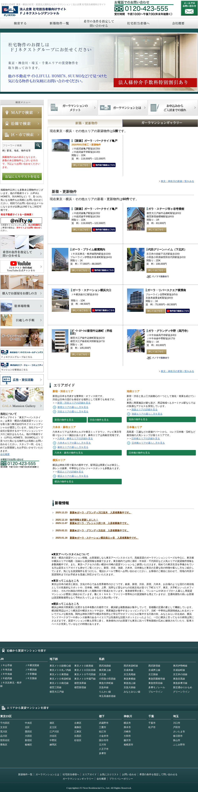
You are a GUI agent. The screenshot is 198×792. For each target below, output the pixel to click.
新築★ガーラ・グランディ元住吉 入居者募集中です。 (99, 530)
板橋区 (28, 744)
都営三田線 (55, 687)
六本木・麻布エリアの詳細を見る (75, 438)
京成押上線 (154, 670)
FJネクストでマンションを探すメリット (73, 107)
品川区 (3, 736)
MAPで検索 (22, 112)
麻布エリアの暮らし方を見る (73, 447)
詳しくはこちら (81, 165)
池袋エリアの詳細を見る (144, 409)
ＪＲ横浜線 (31, 669)
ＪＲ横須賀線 (32, 665)
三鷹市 (102, 727)
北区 (27, 727)
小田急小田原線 (107, 678)
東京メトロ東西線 (59, 674)
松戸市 (152, 727)
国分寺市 (103, 740)
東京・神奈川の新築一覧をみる (177, 181)
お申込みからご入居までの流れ (173, 107)
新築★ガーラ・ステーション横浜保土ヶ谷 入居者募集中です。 (104, 537)
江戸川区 (54, 731)
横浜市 (127, 723)
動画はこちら (104, 165)
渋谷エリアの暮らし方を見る (73, 411)
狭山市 (176, 740)
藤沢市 (127, 740)
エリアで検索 (22, 134)
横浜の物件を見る (64, 481)
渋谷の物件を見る (99, 419)
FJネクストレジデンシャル (34, 11)
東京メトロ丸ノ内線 (60, 670)
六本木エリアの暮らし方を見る (74, 442)
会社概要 (5, 454)
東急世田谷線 (155, 683)
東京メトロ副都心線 (60, 665)
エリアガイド (89, 774)
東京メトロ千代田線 (85, 674)
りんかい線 (105, 691)
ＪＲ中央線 (6, 674)
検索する (20, 23)
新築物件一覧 (59, 23)
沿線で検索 (22, 123)
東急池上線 (130, 683)
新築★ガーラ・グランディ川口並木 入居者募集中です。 (100, 512)
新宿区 (28, 740)
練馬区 (53, 744)
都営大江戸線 (57, 691)
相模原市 (128, 744)
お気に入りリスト (109, 774)
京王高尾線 (130, 674)
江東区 (77, 731)
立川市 (102, 744)
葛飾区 (77, 727)
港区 (52, 723)
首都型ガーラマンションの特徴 (123, 107)
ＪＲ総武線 (6, 678)
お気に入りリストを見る (22, 176)
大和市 (127, 736)
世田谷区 (5, 740)
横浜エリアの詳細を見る (70, 471)
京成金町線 (179, 670)
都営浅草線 (80, 683)
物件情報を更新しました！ (84, 519)
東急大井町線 (106, 683)
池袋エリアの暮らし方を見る (147, 413)
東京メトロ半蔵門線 (85, 678)
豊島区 (3, 744)
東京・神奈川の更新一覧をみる (177, 371)
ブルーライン (155, 691)
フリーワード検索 (38, 145)
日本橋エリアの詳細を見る (145, 438)
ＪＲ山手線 (6, 665)
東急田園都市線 (156, 678)
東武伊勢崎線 (180, 665)
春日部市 (178, 736)
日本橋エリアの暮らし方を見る (148, 442)
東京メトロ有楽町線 (60, 678)
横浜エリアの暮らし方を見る (73, 476)
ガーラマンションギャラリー (78, 778)
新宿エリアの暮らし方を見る (73, 407)
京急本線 (103, 687)
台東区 (77, 723)
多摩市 (102, 753)
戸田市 (176, 727)
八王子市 (103, 749)
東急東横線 (130, 678)
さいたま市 (179, 731)
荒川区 (3, 731)
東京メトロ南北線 (59, 683)
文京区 (3, 727)
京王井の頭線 (180, 674)
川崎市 (127, 731)
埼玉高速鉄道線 (107, 696)
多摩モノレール (156, 687)
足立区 (53, 727)
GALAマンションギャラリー (148, 123)
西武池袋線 (105, 665)
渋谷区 (53, 736)
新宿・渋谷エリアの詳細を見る (74, 402)
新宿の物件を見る (64, 419)
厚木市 (127, 727)
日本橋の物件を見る (139, 452)
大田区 (28, 736)
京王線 (102, 674)
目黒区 (77, 736)
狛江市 (102, 731)
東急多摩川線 (180, 683)
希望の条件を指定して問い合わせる (99, 23)
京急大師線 (130, 687)
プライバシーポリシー (121, 778)
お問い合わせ (189, 8)
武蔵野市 (103, 723)
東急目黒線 (179, 678)
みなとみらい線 (132, 691)
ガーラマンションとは (47, 774)
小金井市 (103, 736)
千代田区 (5, 723)
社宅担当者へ (138, 23)
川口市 (176, 723)
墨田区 (28, 731)
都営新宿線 (80, 687)
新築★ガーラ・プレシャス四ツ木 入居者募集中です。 (99, 523)
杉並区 (77, 740)
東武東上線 (105, 670)
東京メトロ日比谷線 (85, 670)
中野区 (53, 740)
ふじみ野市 (179, 744)
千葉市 (152, 723)
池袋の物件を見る (138, 419)
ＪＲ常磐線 (31, 674)
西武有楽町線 (131, 665)
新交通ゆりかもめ (182, 687)
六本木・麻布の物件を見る (69, 452)
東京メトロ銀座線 (83, 665)
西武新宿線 (154, 665)
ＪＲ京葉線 (31, 678)
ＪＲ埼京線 (6, 669)
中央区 (28, 723)
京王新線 (153, 674)
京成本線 (128, 670)
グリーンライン (181, 691)
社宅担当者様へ (71, 774)
